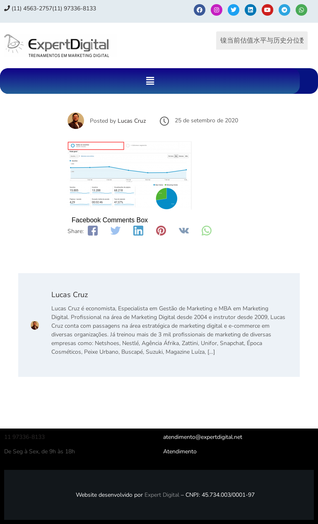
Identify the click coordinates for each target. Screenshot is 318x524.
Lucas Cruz (132, 121)
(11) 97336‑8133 (74, 8)
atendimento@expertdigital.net (202, 437)
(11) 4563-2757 (28, 8)
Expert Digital (162, 495)
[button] (150, 81)
